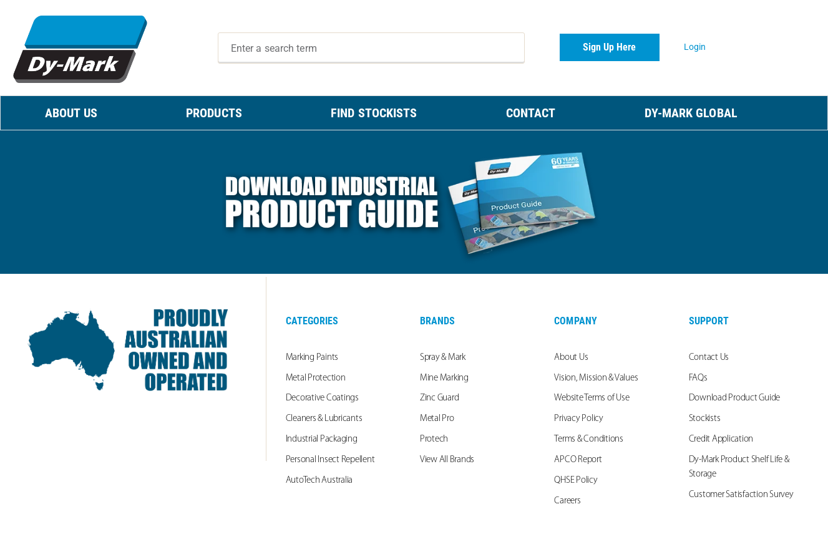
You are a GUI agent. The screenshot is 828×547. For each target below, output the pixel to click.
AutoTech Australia (319, 480)
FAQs (698, 378)
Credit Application (721, 439)
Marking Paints (312, 357)
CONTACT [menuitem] (531, 112)
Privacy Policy (578, 419)
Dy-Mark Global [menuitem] (691, 112)
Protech (434, 439)
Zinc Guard (439, 398)
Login (695, 47)
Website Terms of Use (591, 398)
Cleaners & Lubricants (324, 419)
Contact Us (709, 357)
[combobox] (371, 48)
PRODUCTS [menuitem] (214, 112)
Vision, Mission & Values (596, 378)
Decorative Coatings (322, 398)
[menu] (414, 112)
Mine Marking (444, 378)
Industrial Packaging (322, 439)
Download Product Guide (735, 398)
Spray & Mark (442, 357)
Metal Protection (316, 378)
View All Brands (447, 460)
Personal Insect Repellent (330, 460)
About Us (571, 357)
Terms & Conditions (588, 439)
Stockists (705, 419)
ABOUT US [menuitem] (71, 112)
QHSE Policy (575, 480)
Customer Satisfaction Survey (741, 495)
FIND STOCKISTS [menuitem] (374, 112)
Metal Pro (437, 419)
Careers (567, 501)
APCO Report (578, 460)
